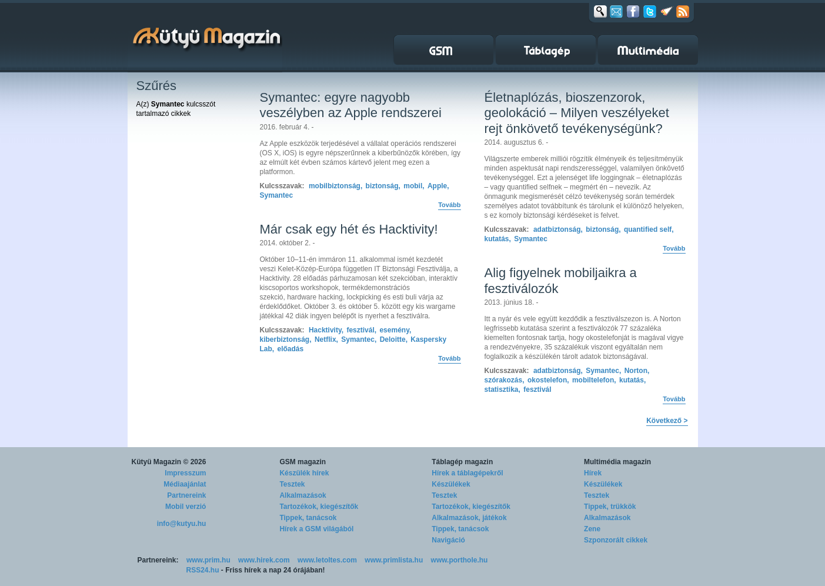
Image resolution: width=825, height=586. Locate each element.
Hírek (593, 473)
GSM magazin (302, 462)
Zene (592, 529)
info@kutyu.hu (181, 524)
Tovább (449, 204)
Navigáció (448, 540)
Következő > (666, 421)
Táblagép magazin (462, 462)
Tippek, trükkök (610, 506)
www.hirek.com (264, 560)
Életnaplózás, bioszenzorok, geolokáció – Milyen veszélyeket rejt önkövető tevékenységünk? (577, 113)
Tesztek (292, 484)
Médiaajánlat (184, 484)
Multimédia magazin (617, 462)
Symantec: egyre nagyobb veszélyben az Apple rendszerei (351, 105)
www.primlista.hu (394, 560)
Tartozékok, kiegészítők (318, 506)
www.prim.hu (208, 560)
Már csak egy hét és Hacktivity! (349, 229)
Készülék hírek (304, 473)
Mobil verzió (185, 506)
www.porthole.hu (459, 560)
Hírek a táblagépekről (467, 473)
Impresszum (185, 473)
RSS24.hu (202, 570)
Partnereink (186, 495)
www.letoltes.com (327, 560)
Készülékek (451, 484)
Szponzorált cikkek (615, 540)
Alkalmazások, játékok (469, 518)
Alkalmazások (302, 495)
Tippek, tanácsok (307, 518)
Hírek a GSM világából (316, 529)
